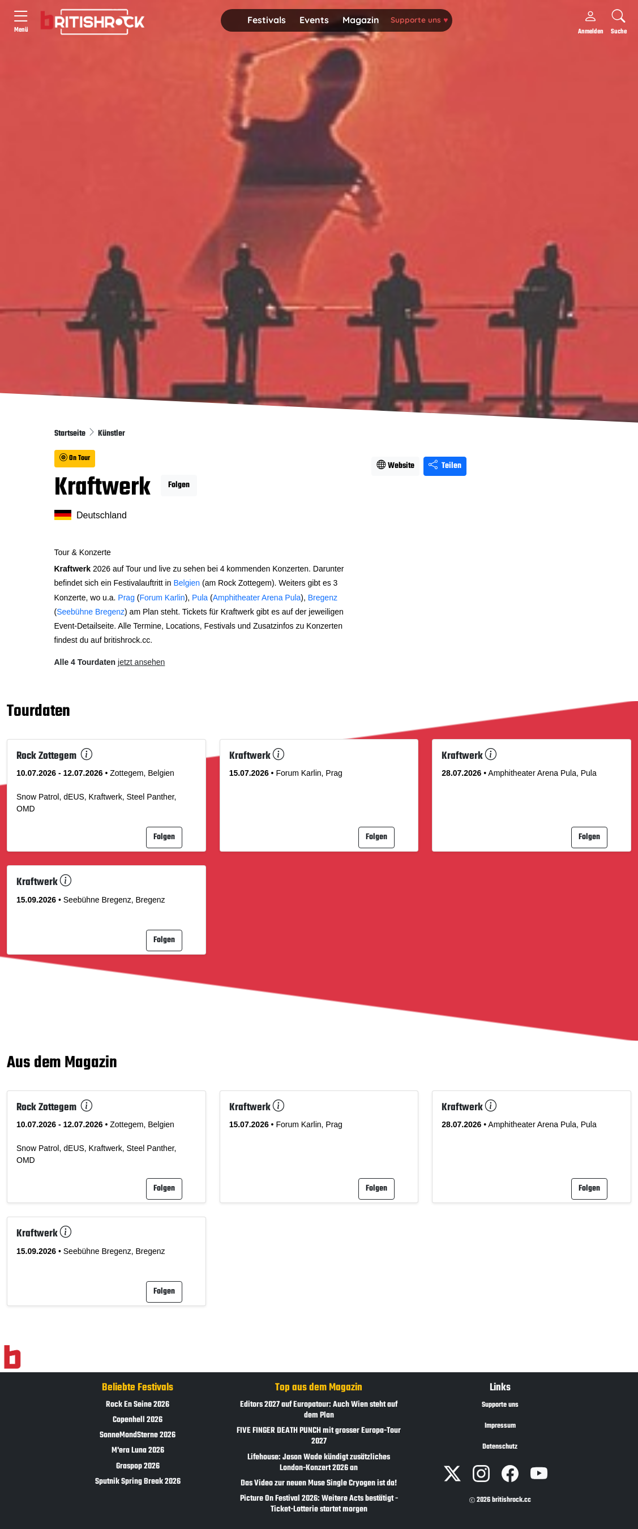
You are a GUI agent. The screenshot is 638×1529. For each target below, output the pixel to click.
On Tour (74, 458)
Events (314, 19)
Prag (126, 597)
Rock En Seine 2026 (137, 1404)
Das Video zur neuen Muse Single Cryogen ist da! (319, 1483)
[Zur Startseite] (12, 1357)
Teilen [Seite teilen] (445, 466)
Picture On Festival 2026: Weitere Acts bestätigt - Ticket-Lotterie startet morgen (319, 1504)
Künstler (111, 433)
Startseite (70, 433)
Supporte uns (419, 19)
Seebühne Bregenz (91, 611)
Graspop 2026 (138, 1466)
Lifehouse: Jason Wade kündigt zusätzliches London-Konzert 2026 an (318, 1463)
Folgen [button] (179, 485)
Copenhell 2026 (137, 1420)
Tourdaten (38, 712)
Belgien (186, 582)
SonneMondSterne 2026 (137, 1435)
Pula (200, 597)
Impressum (500, 1426)
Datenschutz (499, 1447)
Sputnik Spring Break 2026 (138, 1481)
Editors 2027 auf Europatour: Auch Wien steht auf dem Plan (318, 1410)
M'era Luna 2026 (138, 1450)
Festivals (266, 19)
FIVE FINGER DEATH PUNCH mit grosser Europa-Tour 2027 (319, 1436)
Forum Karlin (162, 597)
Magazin (360, 19)
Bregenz (322, 597)
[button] (267, 20)
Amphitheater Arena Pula (257, 597)
